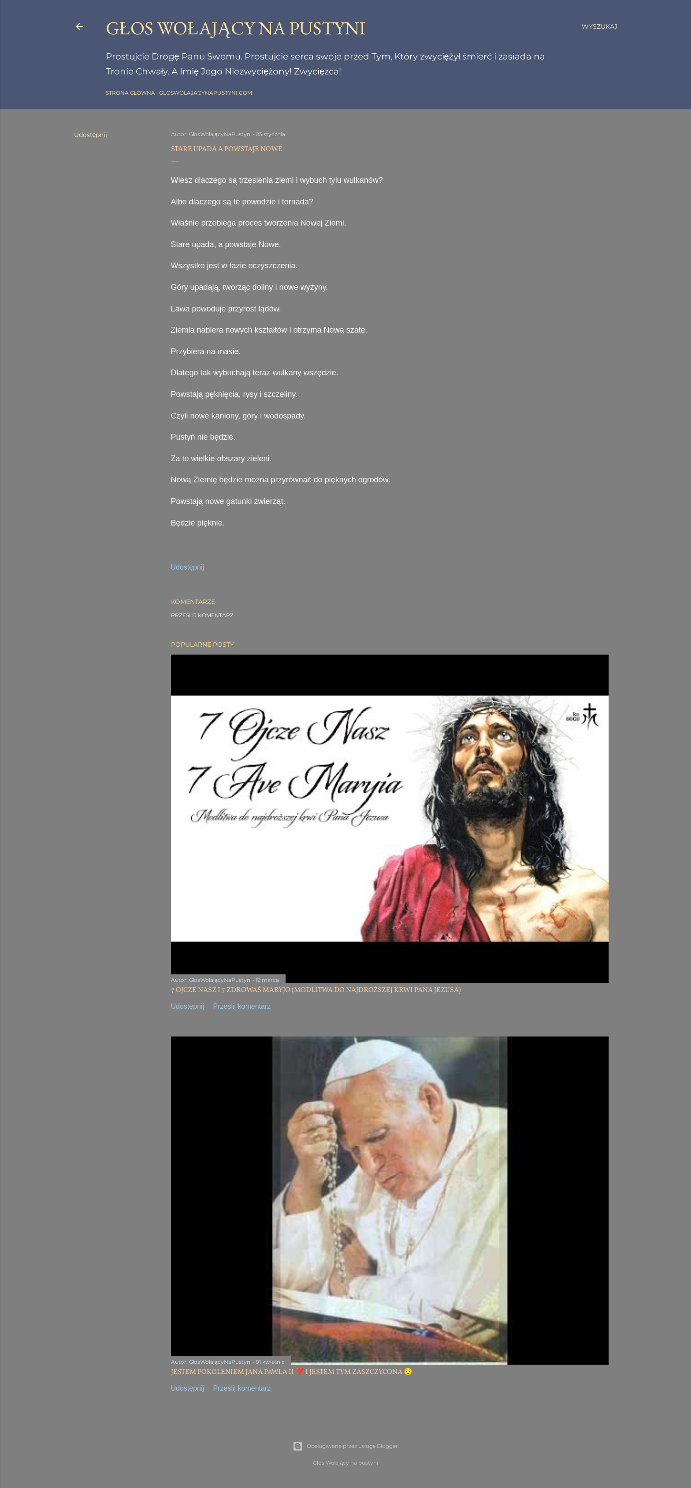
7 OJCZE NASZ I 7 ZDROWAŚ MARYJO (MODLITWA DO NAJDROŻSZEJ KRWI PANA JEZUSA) (316, 990)
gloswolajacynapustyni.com (205, 92)
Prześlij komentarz (202, 615)
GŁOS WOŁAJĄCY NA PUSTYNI (236, 28)
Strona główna (131, 92)
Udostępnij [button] (91, 135)
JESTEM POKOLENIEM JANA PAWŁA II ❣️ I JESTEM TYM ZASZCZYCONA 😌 (292, 1372)
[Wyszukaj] (599, 26)
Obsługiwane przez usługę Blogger (345, 1446)
